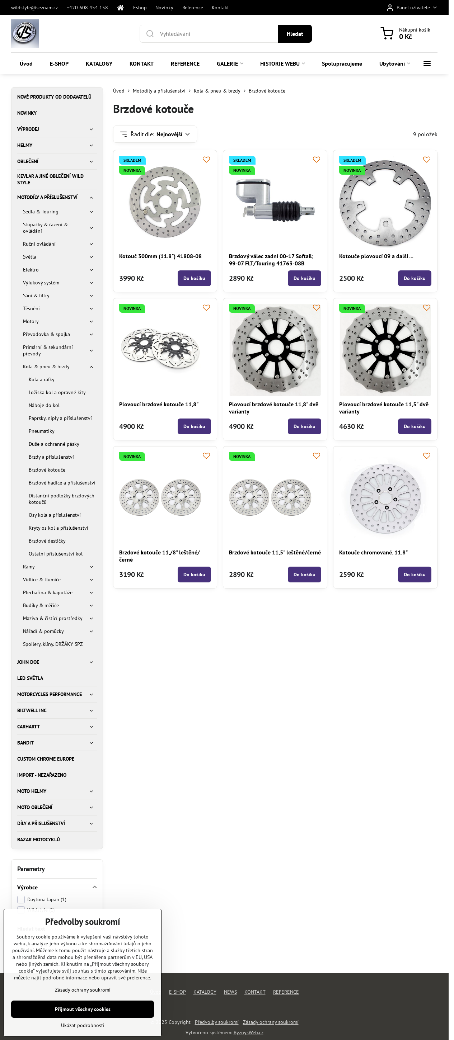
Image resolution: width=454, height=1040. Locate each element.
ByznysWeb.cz (248, 1032)
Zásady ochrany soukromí (271, 1022)
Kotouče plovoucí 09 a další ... (376, 256)
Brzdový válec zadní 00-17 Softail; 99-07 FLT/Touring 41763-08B (271, 259)
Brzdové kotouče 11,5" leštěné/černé (275, 552)
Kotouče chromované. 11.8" (373, 552)
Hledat (295, 33)
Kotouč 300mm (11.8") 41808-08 (160, 256)
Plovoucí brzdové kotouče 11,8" (158, 404)
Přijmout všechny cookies (83, 1021)
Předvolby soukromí (217, 1022)
